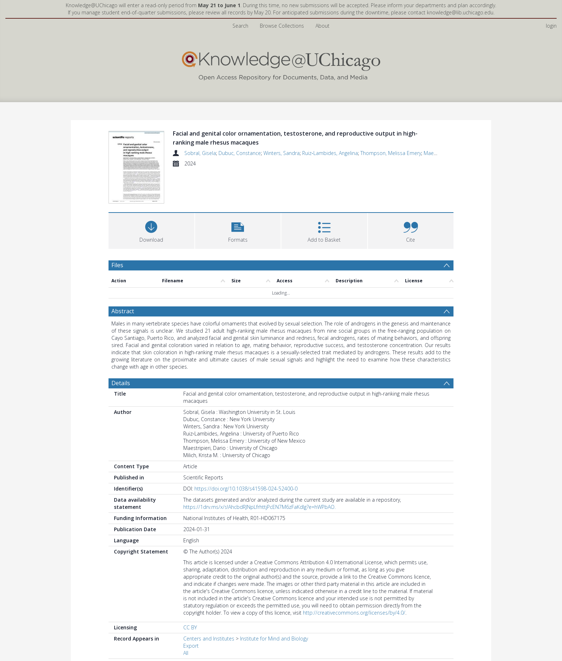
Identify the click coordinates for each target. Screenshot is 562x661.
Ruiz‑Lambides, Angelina (330, 153)
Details (120, 383)
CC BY (190, 627)
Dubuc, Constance (239, 153)
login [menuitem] (551, 25)
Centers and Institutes (208, 638)
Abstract (122, 311)
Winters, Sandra (281, 153)
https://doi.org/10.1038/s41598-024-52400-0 (246, 488)
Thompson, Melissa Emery (390, 153)
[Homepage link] (281, 64)
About (322, 25)
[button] (238, 230)
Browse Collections (282, 25)
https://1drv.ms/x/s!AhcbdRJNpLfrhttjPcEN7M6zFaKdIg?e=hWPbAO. (259, 506)
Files (117, 265)
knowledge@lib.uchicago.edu (460, 12)
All (185, 652)
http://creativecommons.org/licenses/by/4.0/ (354, 612)
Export (191, 645)
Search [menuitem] (240, 25)
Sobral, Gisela (200, 153)
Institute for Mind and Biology (274, 638)
